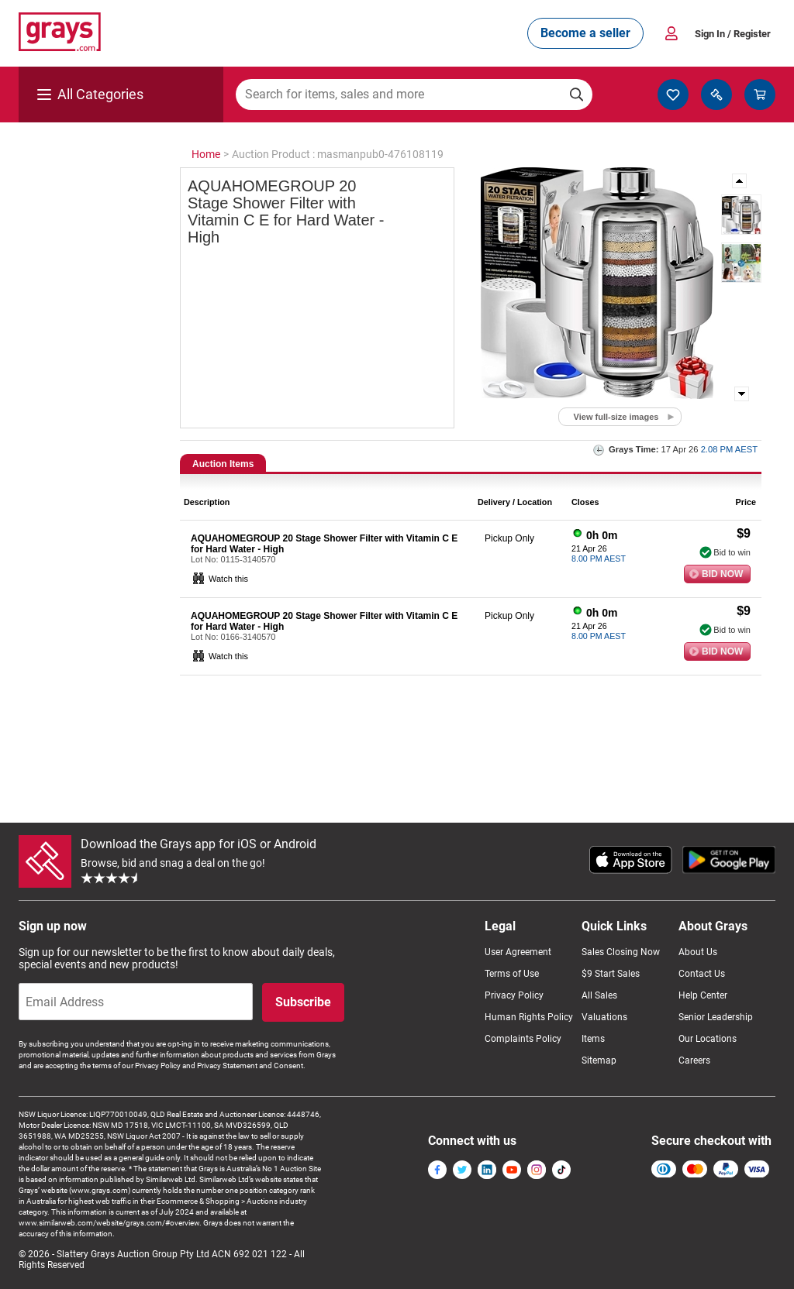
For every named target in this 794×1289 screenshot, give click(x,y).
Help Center (702, 995)
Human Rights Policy (529, 1017)
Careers (694, 1060)
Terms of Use (512, 973)
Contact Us (701, 973)
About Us (697, 952)
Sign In (733, 34)
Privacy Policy (514, 995)
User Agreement (518, 952)
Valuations (604, 1017)
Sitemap (599, 1060)
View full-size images (616, 416)
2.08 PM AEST (729, 449)
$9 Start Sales (611, 973)
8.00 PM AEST (598, 558)
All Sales (599, 995)
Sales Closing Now (621, 952)
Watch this (228, 578)
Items (593, 1038)
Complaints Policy (523, 1038)
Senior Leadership (715, 1017)
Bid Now (722, 574)
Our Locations (707, 1038)
